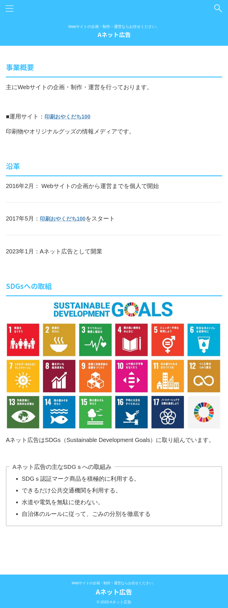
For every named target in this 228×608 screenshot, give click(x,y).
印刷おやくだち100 (70, 116)
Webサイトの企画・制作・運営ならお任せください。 (114, 582)
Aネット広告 (114, 34)
